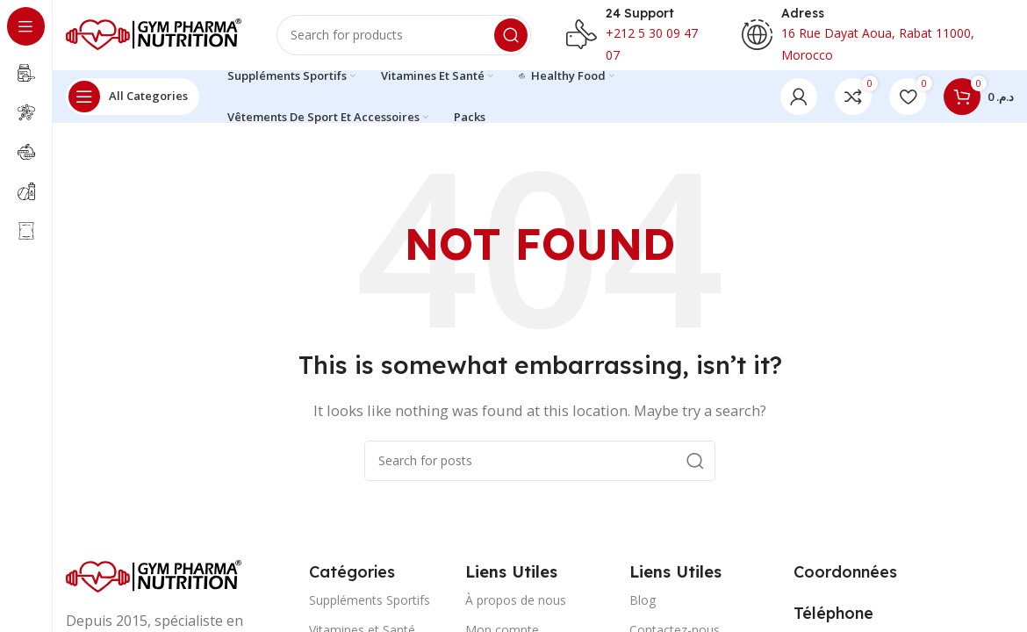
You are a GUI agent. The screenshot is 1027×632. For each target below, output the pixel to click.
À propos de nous (515, 600)
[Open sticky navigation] (132, 96)
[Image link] (153, 575)
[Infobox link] (636, 35)
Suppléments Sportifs (369, 600)
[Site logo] (153, 33)
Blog (642, 600)
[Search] (403, 35)
